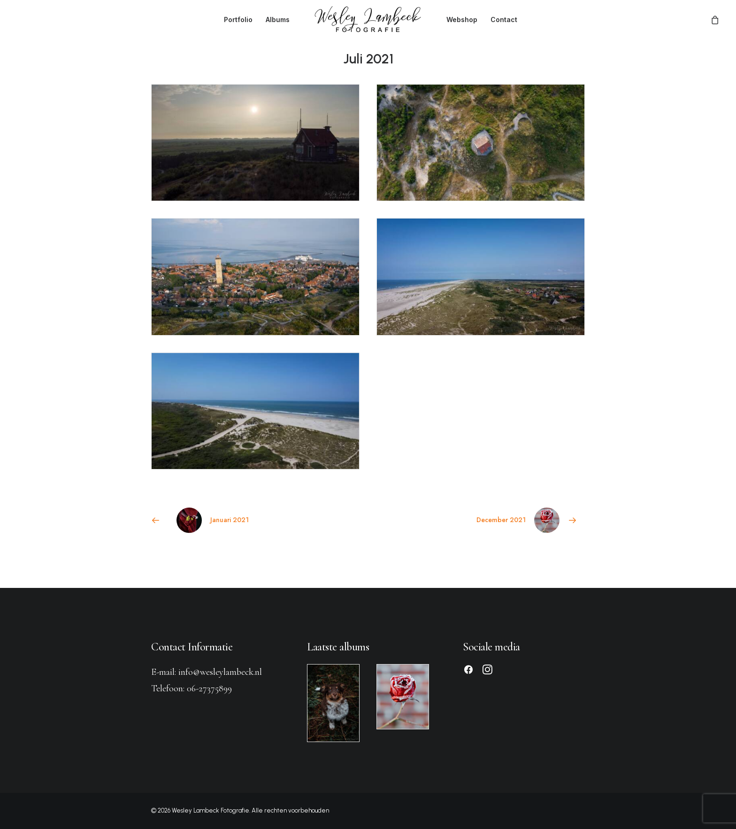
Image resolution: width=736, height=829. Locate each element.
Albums (278, 19)
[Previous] (238, 520)
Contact (504, 19)
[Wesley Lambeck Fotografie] (367, 19)
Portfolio (238, 19)
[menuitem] (238, 19)
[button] (468, 671)
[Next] (498, 520)
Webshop (461, 19)
